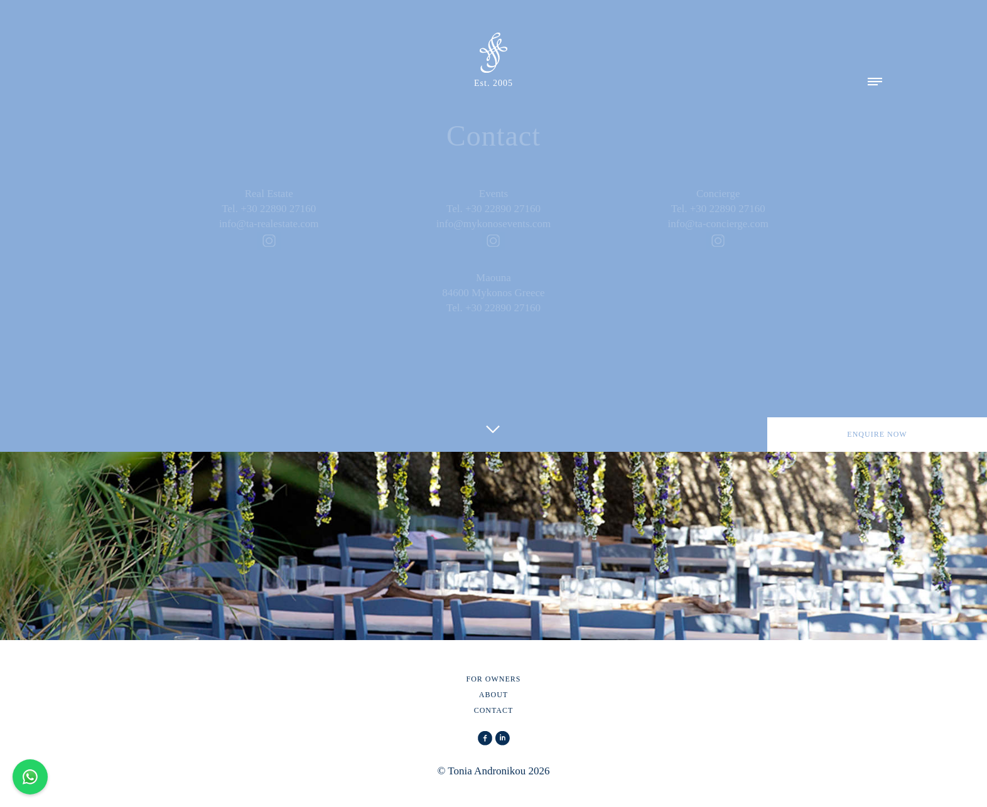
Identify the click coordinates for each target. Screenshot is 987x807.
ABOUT (493, 694)
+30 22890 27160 (278, 209)
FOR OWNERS (493, 679)
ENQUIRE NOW (877, 434)
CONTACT (494, 710)
